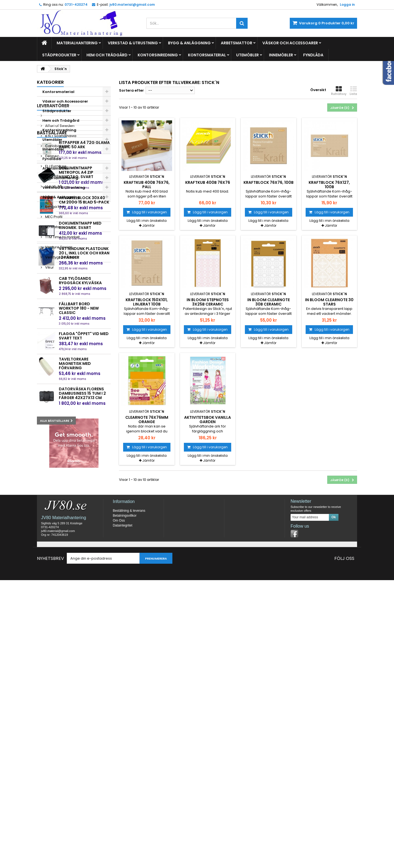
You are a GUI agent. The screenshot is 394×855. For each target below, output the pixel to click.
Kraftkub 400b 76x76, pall (147, 185)
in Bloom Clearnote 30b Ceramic (268, 302)
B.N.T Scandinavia (60, 241)
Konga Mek (54, 312)
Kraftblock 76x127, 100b (329, 185)
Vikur (49, 373)
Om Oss (119, 795)
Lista (353, 91)
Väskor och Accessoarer (290, 43)
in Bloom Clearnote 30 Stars (329, 302)
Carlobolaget (56, 251)
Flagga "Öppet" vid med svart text (84, 590)
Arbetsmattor (236, 43)
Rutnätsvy (338, 91)
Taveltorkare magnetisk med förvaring (75, 618)
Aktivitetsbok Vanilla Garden (207, 419)
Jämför (148, 225)
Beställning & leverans (129, 785)
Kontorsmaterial (207, 55)
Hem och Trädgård (107, 55)
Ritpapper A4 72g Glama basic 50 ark (84, 399)
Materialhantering (77, 43)
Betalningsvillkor (125, 790)
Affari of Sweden (59, 231)
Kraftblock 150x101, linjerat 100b (147, 302)
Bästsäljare (52, 387)
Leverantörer (53, 211)
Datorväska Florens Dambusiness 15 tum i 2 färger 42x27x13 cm (82, 648)
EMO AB (51, 281)
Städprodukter (59, 55)
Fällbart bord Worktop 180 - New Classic (79, 563)
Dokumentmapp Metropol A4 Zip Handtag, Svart (76, 427)
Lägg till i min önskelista (147, 220)
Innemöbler (281, 55)
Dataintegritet (122, 800)
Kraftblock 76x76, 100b (269, 182)
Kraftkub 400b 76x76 (207, 182)
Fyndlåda (313, 55)
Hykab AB (53, 292)
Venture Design (58, 352)
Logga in (347, 4)
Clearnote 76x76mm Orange (146, 419)
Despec (51, 261)
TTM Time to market (62, 342)
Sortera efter (131, 90)
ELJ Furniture (55, 271)
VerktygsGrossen (60, 362)
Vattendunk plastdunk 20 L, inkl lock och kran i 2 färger (84, 507)
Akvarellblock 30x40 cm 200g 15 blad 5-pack (84, 454)
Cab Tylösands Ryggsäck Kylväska (80, 535)
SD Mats (51, 332)
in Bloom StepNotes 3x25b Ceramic (208, 302)
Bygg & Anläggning (189, 43)
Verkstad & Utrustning (133, 43)
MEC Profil (53, 322)
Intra (48, 302)
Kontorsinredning (158, 55)
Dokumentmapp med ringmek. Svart (80, 480)
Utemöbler (247, 55)
